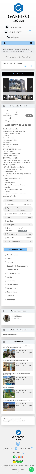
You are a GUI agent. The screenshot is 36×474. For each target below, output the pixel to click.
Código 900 (21, 51)
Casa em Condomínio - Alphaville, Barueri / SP (16, 400)
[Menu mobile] (5, 43)
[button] (5, 86)
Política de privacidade (18, 469)
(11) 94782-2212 (15, 27)
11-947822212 (15, 319)
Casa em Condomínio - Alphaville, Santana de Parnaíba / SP (16, 373)
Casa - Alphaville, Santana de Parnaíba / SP (15, 360)
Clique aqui (6, 421)
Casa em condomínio (10, 51)
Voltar (30, 51)
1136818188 (15, 38)
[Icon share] (29, 31)
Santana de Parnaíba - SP (22, 49)
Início (5, 49)
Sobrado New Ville (8, 387)
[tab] (8, 74)
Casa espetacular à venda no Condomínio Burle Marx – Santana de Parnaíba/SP (17, 346)
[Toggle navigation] (31, 43)
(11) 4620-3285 (14, 32)
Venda (11, 49)
